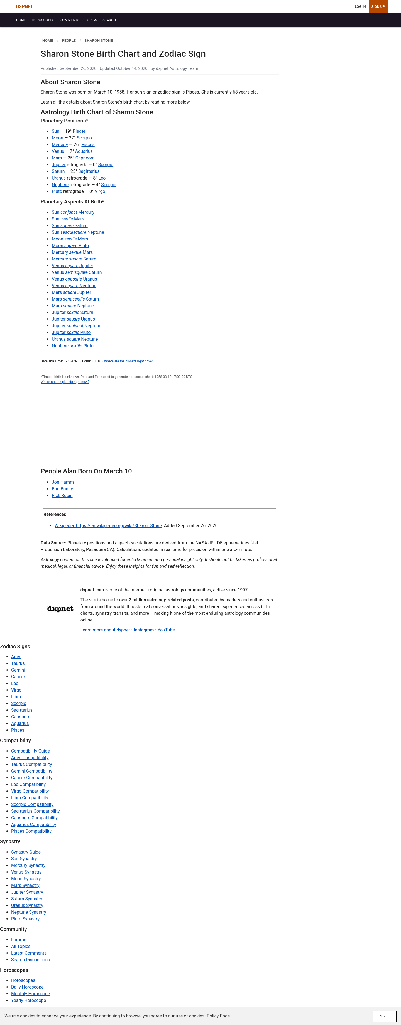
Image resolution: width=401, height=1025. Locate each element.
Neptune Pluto (73, 345)
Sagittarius (89, 171)
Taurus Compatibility (31, 764)
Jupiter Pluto (71, 332)
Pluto (57, 191)
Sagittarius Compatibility (35, 811)
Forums (18, 939)
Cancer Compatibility (31, 777)
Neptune (60, 184)
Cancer (18, 676)
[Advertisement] (160, 429)
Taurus (18, 663)
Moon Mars (70, 239)
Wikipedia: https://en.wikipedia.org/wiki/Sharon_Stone (108, 525)
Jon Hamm (63, 482)
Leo (102, 178)
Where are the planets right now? (128, 361)
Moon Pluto (70, 245)
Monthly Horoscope (30, 993)
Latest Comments (29, 953)
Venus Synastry (26, 872)
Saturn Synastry (26, 898)
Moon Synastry (26, 878)
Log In (360, 6)
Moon (57, 138)
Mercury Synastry (28, 865)
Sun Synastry (24, 858)
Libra (16, 696)
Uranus (59, 178)
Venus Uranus (74, 279)
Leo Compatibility (28, 784)
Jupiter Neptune (76, 325)
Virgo (100, 191)
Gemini (18, 670)
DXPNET (24, 6)
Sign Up (378, 6)
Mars (57, 158)
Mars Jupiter (71, 292)
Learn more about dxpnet (105, 630)
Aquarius (84, 151)
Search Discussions (30, 959)
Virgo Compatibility (30, 791)
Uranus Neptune (75, 339)
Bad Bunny (62, 488)
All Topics (20, 946)
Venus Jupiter (72, 265)
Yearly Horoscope (28, 1000)
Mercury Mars (72, 252)
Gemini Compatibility (31, 771)
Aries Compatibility (29, 757)
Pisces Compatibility (31, 831)
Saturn (58, 171)
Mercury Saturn (74, 259)
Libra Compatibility (29, 797)
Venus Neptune (74, 285)
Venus (58, 151)
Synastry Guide (26, 852)
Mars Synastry (25, 885)
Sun (55, 131)
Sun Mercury (73, 212)
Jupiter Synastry (27, 892)
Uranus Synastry (27, 905)
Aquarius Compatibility (33, 824)
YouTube (166, 630)
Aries (16, 656)
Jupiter (59, 164)
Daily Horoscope (27, 987)
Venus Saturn (77, 272)
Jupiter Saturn (72, 312)
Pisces (79, 131)
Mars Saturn (75, 299)
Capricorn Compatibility (34, 817)
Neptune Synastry (28, 912)
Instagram (144, 630)
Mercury (60, 144)
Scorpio (84, 138)
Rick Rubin (62, 495)
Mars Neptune (73, 305)
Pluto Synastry (25, 918)
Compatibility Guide (30, 751)
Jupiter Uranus (73, 319)
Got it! (385, 1016)
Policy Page (218, 1016)
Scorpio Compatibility (32, 804)
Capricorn (85, 158)
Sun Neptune (78, 232)
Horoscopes (23, 980)
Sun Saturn (70, 225)
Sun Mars (68, 219)
